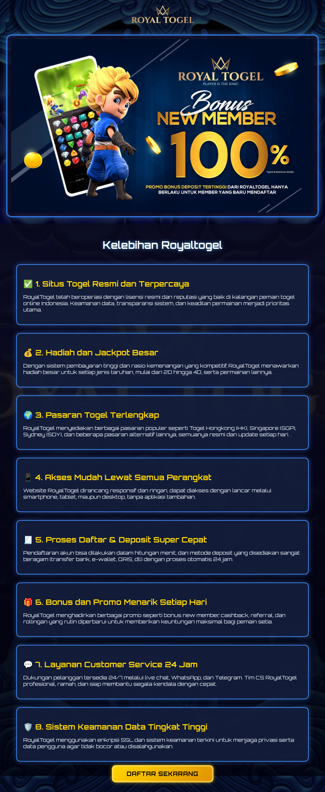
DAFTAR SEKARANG (162, 773)
